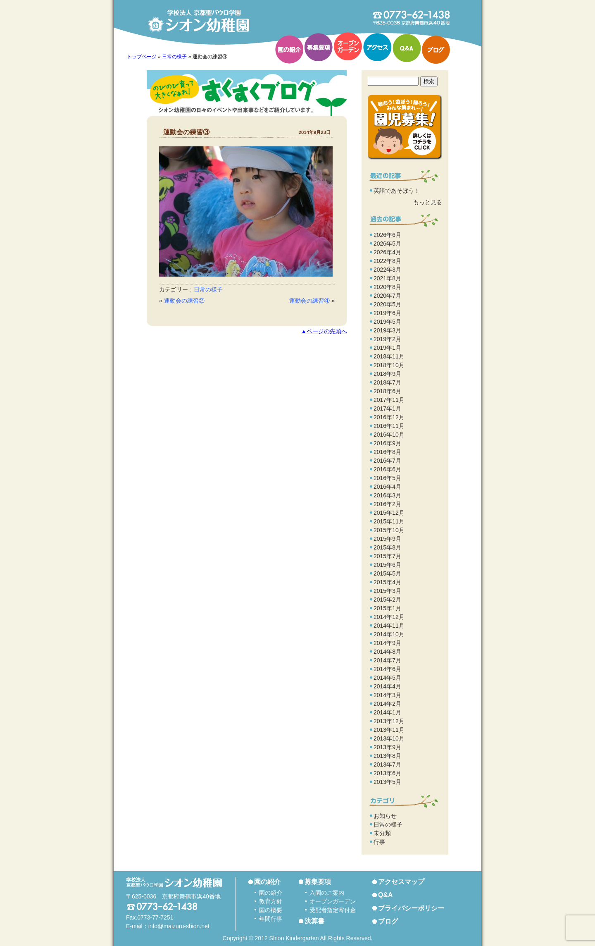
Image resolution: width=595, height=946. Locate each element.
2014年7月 (387, 660)
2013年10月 (389, 738)
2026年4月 (387, 252)
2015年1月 (387, 608)
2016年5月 (387, 478)
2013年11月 (389, 729)
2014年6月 (387, 669)
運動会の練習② (184, 300)
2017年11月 (389, 400)
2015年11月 (389, 521)
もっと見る (427, 202)
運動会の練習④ (309, 300)
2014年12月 (389, 617)
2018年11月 (389, 356)
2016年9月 (387, 443)
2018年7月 (387, 382)
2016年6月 (387, 469)
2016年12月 (389, 417)
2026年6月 (387, 235)
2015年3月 (387, 591)
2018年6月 (387, 391)
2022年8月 (387, 261)
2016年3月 (387, 495)
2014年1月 (387, 712)
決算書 (314, 920)
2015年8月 (387, 547)
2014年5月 (387, 677)
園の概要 (270, 910)
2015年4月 (387, 582)
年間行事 (270, 918)
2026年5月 (387, 243)
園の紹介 (289, 49)
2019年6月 (387, 313)
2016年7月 (387, 460)
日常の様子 (174, 57)
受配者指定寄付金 (332, 910)
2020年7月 (387, 295)
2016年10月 (389, 434)
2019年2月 (387, 339)
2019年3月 (387, 330)
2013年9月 (387, 747)
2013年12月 (389, 721)
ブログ (435, 49)
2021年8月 (387, 278)
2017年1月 (387, 408)
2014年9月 (387, 643)
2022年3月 (387, 269)
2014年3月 (387, 695)
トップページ (142, 57)
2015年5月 (387, 573)
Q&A (406, 47)
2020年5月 (387, 304)
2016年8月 (387, 452)
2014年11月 (389, 625)
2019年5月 (387, 321)
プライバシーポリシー (411, 908)
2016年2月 (387, 504)
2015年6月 (387, 564)
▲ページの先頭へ (324, 331)
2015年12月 (389, 512)
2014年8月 (387, 651)
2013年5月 (387, 782)
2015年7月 (387, 556)
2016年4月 (387, 486)
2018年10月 (389, 365)
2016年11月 (389, 426)
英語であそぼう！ (397, 190)
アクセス (377, 47)
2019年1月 (387, 347)
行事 (379, 841)
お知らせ (385, 815)
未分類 (382, 833)
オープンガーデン (347, 46)
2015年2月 (387, 599)
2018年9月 (387, 373)
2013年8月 (387, 755)
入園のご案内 (326, 892)
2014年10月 (389, 634)
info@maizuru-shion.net (178, 926)
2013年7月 (387, 764)
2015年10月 (389, 530)
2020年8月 (387, 287)
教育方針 (270, 901)
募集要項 (318, 47)
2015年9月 (387, 538)
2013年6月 (387, 773)
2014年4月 (387, 686)
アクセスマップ (401, 881)
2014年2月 (387, 703)
